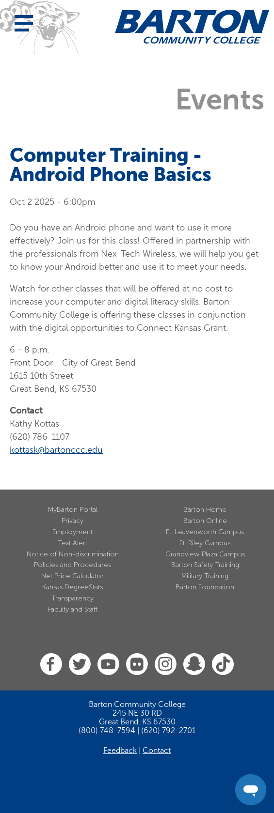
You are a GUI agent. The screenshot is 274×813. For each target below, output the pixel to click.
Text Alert (72, 543)
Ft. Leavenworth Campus (205, 532)
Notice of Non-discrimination (73, 554)
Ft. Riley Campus (204, 543)
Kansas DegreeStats (72, 587)
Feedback (120, 750)
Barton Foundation (205, 587)
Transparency (72, 598)
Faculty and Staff (72, 609)
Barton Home (204, 510)
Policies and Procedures (72, 565)
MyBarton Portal (72, 510)
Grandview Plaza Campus (205, 554)
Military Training (204, 576)
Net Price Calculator (72, 576)
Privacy (72, 521)
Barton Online (205, 521)
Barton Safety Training (205, 565)
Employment (72, 532)
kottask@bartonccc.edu (56, 450)
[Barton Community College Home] (192, 27)
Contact (157, 750)
